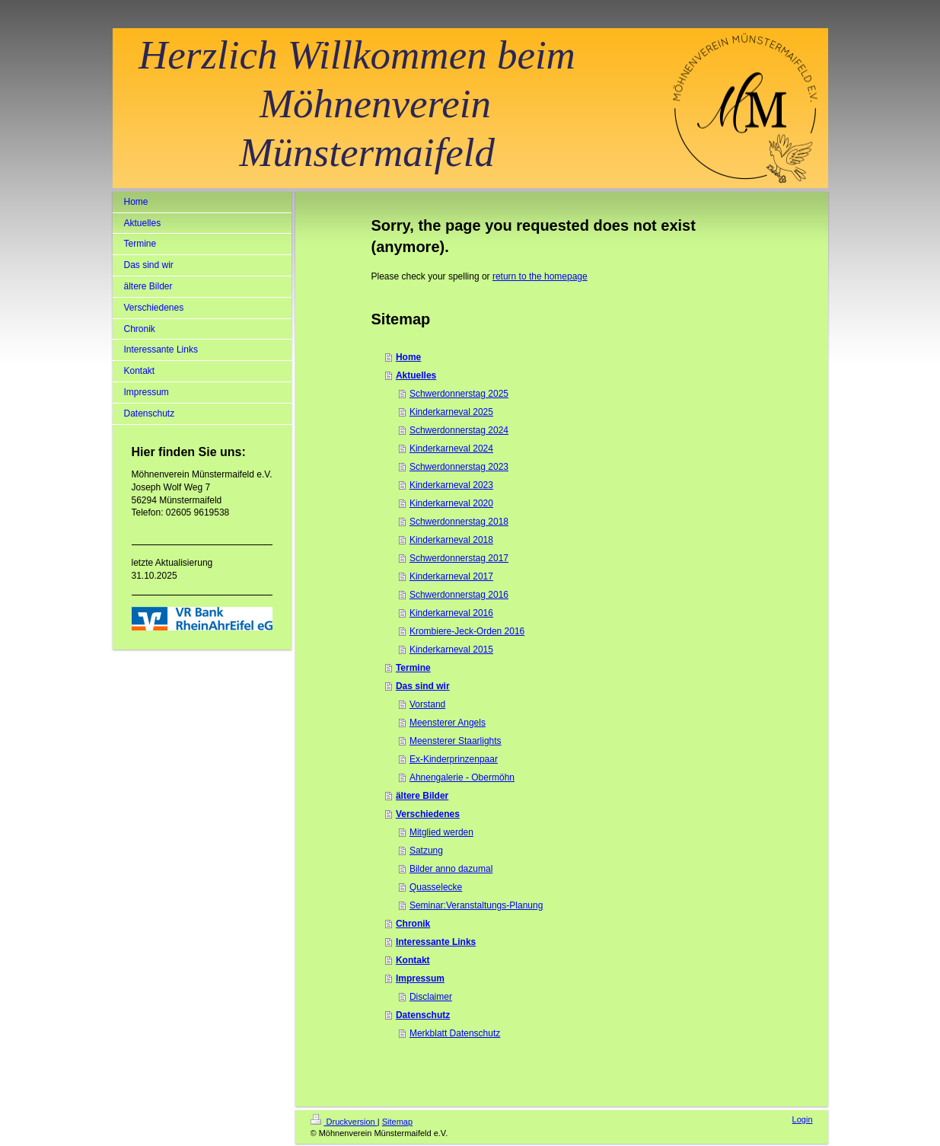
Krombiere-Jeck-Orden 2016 (466, 631)
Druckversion (344, 1121)
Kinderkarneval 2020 (451, 503)
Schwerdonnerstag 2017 (458, 558)
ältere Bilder (422, 795)
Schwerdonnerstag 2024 (458, 430)
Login (802, 1119)
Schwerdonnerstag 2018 (458, 521)
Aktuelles (416, 375)
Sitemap (397, 1121)
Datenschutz (423, 1015)
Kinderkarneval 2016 (451, 613)
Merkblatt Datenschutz (454, 1033)
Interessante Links (436, 942)
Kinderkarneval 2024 (451, 448)
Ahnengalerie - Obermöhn (462, 777)
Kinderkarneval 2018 (451, 540)
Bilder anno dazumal (450, 868)
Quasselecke (435, 887)
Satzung (426, 850)
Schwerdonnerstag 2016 (458, 594)
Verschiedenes (428, 814)
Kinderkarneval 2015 (451, 649)
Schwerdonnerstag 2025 (458, 393)
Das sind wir (423, 686)
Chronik (413, 923)
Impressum (420, 978)
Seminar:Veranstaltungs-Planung (476, 905)
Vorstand (427, 704)
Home (408, 357)
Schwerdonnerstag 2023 (458, 466)
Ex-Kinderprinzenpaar (453, 759)
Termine (413, 667)
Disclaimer (430, 996)
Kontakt (413, 960)
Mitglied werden (441, 832)
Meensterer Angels (447, 722)
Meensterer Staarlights (455, 741)
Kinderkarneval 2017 (451, 576)
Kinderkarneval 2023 (451, 485)
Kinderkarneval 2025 (451, 412)
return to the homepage (540, 276)
